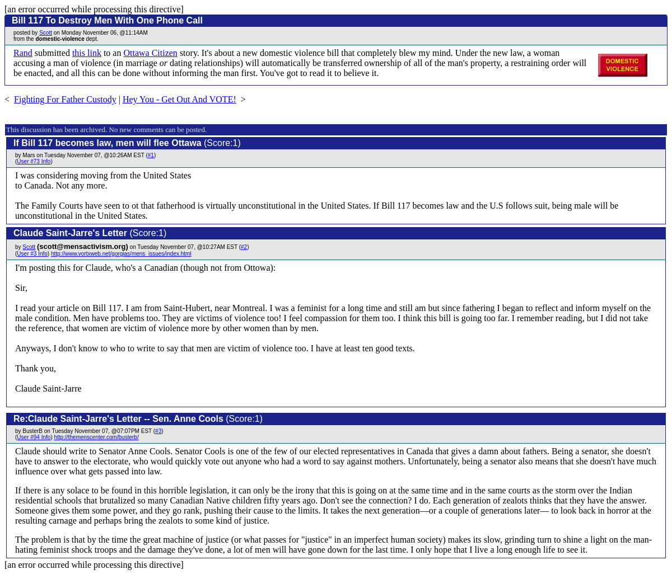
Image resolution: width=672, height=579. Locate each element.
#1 (151, 155)
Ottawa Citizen (150, 53)
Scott (45, 33)
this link (86, 53)
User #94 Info (33, 437)
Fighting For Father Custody (65, 99)
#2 (244, 247)
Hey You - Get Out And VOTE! (179, 99)
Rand (22, 53)
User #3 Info (32, 254)
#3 (158, 431)
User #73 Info (33, 161)
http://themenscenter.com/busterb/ (96, 437)
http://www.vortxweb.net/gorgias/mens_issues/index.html (121, 254)
